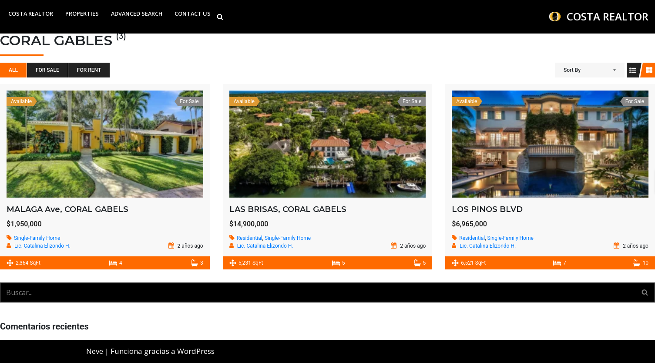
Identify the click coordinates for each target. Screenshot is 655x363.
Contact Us (193, 13)
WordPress (196, 351)
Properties (82, 13)
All (13, 70)
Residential (249, 238)
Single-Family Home (37, 238)
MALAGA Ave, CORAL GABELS (67, 209)
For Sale (47, 70)
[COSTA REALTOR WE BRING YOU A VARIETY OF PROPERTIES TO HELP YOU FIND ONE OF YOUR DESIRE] (598, 17)
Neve (94, 351)
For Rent (89, 70)
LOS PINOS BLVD (487, 209)
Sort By (572, 70)
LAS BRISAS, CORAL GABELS (287, 209)
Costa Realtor (30, 13)
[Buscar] (220, 16)
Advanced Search (136, 13)
